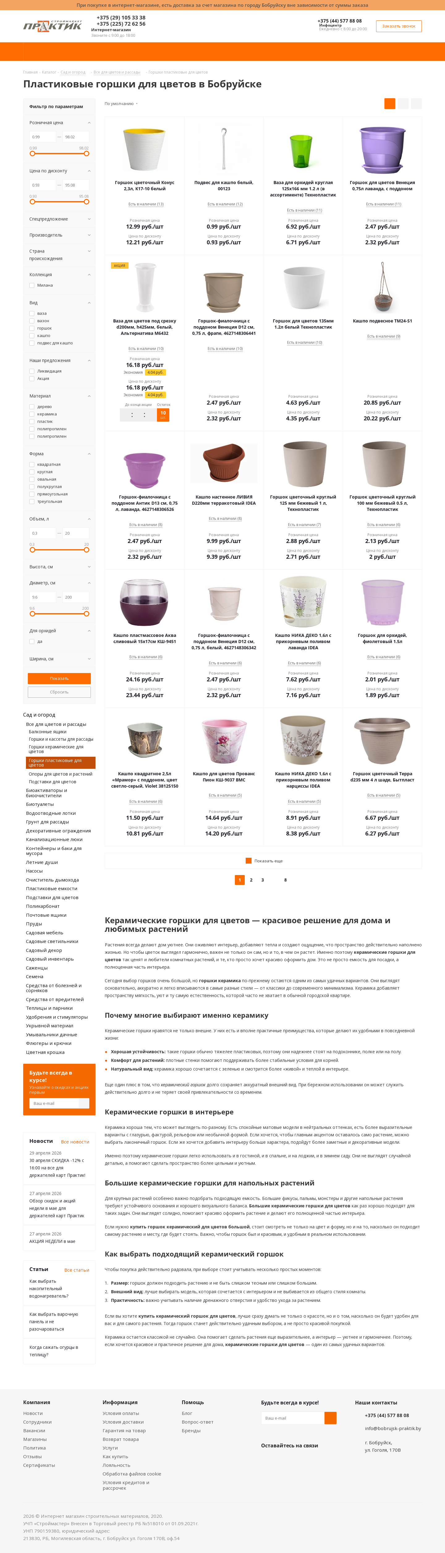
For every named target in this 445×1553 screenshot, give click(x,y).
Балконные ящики (47, 731)
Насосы (34, 871)
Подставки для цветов (52, 782)
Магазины (35, 1439)
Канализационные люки (54, 839)
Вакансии (34, 1430)
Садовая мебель (44, 932)
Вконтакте (267, 1460)
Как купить (115, 1456)
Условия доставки (123, 1422)
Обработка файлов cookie (132, 1474)
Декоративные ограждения (58, 830)
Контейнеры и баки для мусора (54, 850)
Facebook (283, 1460)
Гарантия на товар (124, 1430)
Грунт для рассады (47, 822)
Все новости (75, 1141)
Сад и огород (39, 714)
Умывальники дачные (51, 1034)
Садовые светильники (52, 941)
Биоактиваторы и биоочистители (46, 792)
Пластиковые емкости (51, 888)
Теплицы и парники (49, 1008)
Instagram (298, 1460)
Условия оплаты (121, 1413)
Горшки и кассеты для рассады (61, 739)
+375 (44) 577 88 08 (340, 20)
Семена (34, 976)
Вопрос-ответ (198, 1422)
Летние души (42, 862)
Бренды (191, 1430)
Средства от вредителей (55, 999)
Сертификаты (39, 1465)
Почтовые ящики (46, 915)
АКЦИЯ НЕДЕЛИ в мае (52, 1241)
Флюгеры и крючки (48, 1043)
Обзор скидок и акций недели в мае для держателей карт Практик (56, 1208)
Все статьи (76, 1270)
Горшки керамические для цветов (56, 749)
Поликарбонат (43, 906)
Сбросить (59, 692)
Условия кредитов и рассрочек (126, 1485)
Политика (34, 1448)
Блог (187, 1413)
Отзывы (32, 1456)
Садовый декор (44, 950)
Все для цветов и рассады (56, 724)
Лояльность (116, 1465)
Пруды (34, 923)
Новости (33, 1413)
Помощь (193, 1402)
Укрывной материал (49, 1025)
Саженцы (37, 968)
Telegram (313, 1460)
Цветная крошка (45, 1052)
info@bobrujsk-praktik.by (393, 1428)
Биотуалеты (40, 804)
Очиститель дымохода (52, 880)
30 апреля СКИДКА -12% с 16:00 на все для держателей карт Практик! (57, 1167)
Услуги (110, 1448)
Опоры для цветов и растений (60, 774)
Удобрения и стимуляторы (57, 1017)
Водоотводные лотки (51, 813)
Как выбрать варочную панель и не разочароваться (53, 1321)
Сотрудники (37, 1422)
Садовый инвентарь (50, 959)
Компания (36, 1402)
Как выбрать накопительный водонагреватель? (48, 1288)
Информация (120, 1402)
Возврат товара (121, 1439)
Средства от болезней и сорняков (54, 988)
